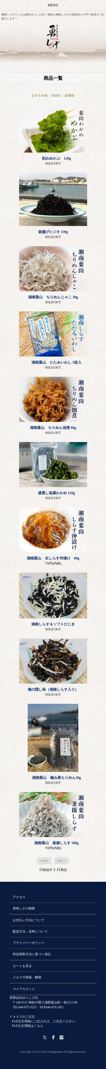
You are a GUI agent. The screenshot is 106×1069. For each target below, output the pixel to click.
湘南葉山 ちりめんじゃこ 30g (53, 297)
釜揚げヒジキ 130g (53, 232)
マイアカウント (24, 989)
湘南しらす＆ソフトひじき (53, 624)
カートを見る (22, 966)
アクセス (19, 897)
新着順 (69, 95)
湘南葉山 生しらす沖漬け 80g (53, 558)
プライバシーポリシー (28, 943)
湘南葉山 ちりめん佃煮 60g (53, 428)
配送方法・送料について (30, 931)
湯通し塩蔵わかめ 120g (53, 493)
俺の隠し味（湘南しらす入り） (53, 689)
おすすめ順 (40, 95)
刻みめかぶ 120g (53, 158)
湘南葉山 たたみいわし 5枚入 (53, 362)
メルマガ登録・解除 (27, 977)
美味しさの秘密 (24, 908)
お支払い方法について (28, 920)
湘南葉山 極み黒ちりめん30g (53, 778)
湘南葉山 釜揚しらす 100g (53, 843)
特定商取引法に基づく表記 (32, 954)
